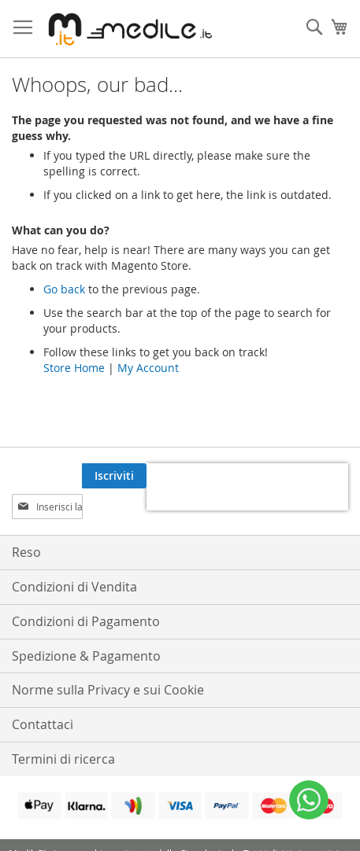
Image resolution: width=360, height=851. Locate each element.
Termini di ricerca (63, 759)
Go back (64, 289)
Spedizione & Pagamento (86, 656)
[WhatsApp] (308, 800)
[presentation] (247, 486)
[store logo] (127, 29)
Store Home (74, 367)
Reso (26, 552)
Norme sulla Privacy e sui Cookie (108, 689)
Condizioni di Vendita (74, 586)
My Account (148, 367)
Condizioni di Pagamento (86, 621)
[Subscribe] (114, 475)
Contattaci (42, 724)
